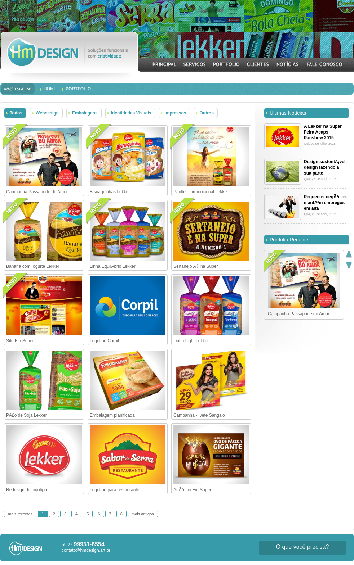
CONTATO (324, 64)
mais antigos (143, 514)
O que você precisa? (302, 547)
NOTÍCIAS (287, 64)
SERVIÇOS (194, 64)
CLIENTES (258, 64)
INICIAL (165, 64)
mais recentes (20, 514)
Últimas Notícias (288, 113)
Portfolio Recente (289, 240)
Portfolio (78, 88)
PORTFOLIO (227, 64)
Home (50, 88)
